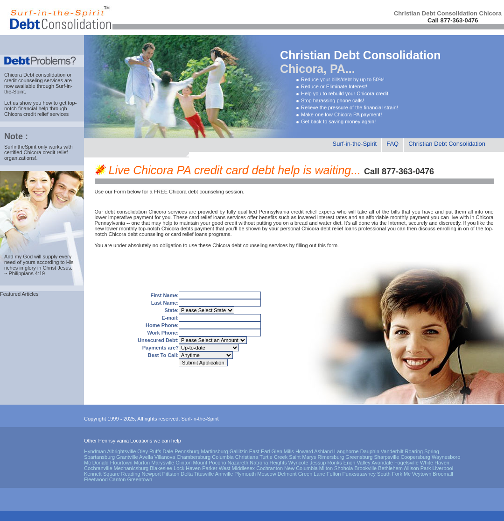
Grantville (127, 457)
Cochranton (269, 468)
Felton (334, 474)
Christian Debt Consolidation (446, 143)
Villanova (164, 457)
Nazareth (238, 462)
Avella (146, 457)
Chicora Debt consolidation (34, 75)
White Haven (434, 462)
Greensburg (358, 457)
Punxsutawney (359, 474)
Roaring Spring (422, 451)
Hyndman (95, 451)
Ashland (323, 451)
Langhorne (346, 451)
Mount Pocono (209, 462)
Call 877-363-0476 (452, 20)
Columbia (222, 457)
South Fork (389, 474)
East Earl (259, 451)
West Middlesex (237, 468)
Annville (224, 474)
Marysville (162, 462)
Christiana (247, 457)
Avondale (382, 462)
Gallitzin (239, 451)
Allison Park (417, 468)
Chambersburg (193, 457)
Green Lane (311, 474)
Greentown (139, 479)
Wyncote (298, 462)
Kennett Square (101, 474)
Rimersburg (330, 457)
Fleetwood (96, 479)
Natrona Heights (268, 462)
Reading (130, 474)
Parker (209, 468)
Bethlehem (390, 468)
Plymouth (245, 474)
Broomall (443, 474)
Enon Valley (357, 462)
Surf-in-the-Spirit (355, 143)
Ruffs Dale (161, 451)
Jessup (318, 462)
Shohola (343, 468)
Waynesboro (446, 457)
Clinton (183, 462)
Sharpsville (386, 457)
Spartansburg (99, 457)
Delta (187, 474)
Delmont (287, 474)
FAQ (392, 143)
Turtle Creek (273, 457)
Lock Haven (187, 468)
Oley (142, 451)
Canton (117, 479)
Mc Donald (96, 462)
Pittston (171, 474)
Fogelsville (406, 462)
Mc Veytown (417, 474)
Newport (151, 474)
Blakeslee (161, 468)
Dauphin (369, 451)
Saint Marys (302, 457)
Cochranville (98, 468)
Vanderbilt (392, 451)
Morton (142, 462)
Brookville (366, 468)
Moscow (266, 474)
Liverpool (442, 468)
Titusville (204, 474)
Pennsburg (187, 451)
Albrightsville (121, 451)
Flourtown (121, 462)
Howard (304, 451)
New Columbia (301, 468)
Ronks (335, 462)
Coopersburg (415, 457)
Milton (326, 468)
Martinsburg (214, 451)
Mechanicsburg (131, 468)
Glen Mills (283, 451)
